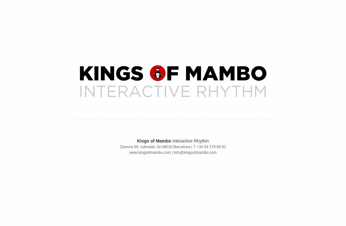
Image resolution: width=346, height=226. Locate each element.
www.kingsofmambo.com (150, 152)
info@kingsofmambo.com (195, 152)
